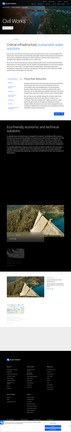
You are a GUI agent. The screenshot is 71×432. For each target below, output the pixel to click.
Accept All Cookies (53, 429)
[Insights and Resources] (12, 401)
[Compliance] (52, 419)
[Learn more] (59, 113)
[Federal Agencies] (32, 383)
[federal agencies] (15, 7)
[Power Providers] (32, 378)
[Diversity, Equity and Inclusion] (12, 383)
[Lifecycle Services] (52, 389)
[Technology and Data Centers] (32, 370)
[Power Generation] (52, 374)
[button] (68, 4)
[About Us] (12, 367)
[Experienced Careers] (32, 410)
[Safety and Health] (12, 378)
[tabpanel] (44, 96)
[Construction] (52, 371)
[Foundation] (12, 388)
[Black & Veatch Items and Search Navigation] (50, 4)
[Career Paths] (32, 401)
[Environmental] (52, 384)
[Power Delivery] (52, 376)
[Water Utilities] (32, 380)
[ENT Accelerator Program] (32, 408)
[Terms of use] (38, 419)
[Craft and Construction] (32, 403)
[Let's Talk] (23, 345)
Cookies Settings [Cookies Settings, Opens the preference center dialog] (53, 423)
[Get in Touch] (7, 28)
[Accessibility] (12, 419)
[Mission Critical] (52, 387)
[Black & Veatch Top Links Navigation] (56, 1)
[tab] (15, 79)
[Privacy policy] (25, 419)
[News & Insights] (12, 395)
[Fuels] (52, 382)
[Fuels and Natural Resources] (32, 376)
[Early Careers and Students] (32, 406)
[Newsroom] (12, 397)
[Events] (12, 399)
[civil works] (25, 7)
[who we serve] (6, 7)
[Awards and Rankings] (12, 380)
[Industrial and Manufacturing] (32, 373)
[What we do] (52, 367)
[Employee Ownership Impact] (12, 374)
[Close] (69, 426)
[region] (35, 426)
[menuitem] (44, 1)
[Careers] (32, 395)
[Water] (52, 378)
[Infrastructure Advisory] (52, 369)
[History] (12, 386)
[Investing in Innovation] (12, 376)
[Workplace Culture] (32, 397)
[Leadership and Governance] (12, 369)
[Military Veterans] (32, 412)
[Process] (52, 380)
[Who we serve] (32, 367)
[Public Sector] (32, 385)
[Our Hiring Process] (32, 399)
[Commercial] (32, 387)
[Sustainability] (12, 371)
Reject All (53, 426)
